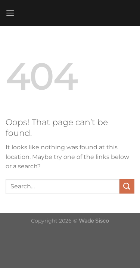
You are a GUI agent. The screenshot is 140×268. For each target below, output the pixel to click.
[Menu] (10, 13)
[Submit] (126, 186)
